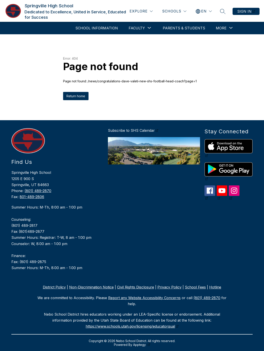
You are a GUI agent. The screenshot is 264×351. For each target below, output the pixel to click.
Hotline (215, 287)
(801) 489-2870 (38, 191)
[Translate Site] (204, 11)
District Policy (54, 287)
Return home (75, 96)
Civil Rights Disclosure (135, 287)
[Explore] (141, 11)
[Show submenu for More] (221, 28)
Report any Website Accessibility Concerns (144, 298)
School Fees (195, 287)
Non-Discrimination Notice (91, 287)
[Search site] (222, 11)
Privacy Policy (169, 287)
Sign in (244, 11)
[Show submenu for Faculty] (137, 28)
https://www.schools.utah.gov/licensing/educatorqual (130, 326)
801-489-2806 (32, 197)
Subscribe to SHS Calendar (131, 130)
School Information (96, 28)
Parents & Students (184, 28)
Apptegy (140, 345)
